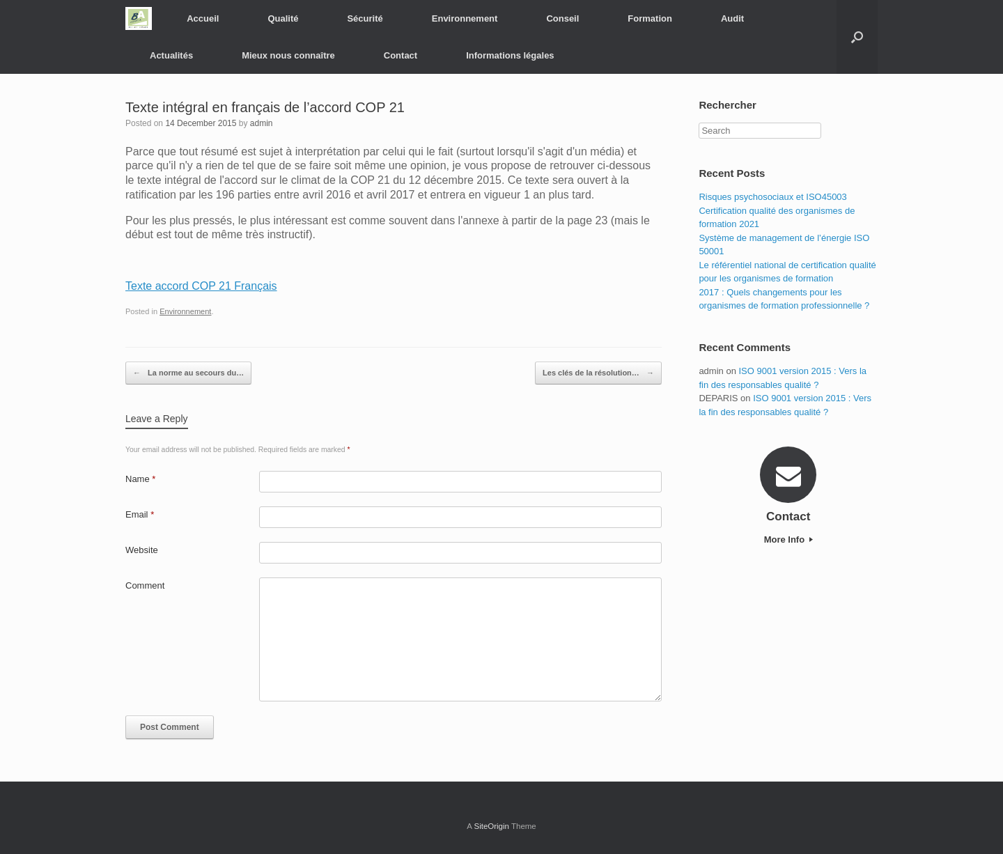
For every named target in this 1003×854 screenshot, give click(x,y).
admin (261, 123)
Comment (144, 585)
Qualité (282, 18)
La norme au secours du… (188, 373)
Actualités (171, 55)
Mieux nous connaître (288, 55)
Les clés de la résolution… (598, 373)
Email (139, 514)
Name (140, 479)
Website (141, 550)
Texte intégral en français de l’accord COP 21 (265, 107)
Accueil (203, 18)
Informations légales (510, 55)
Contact (400, 55)
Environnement (465, 18)
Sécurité (364, 18)
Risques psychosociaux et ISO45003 (772, 197)
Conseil (562, 18)
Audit (732, 18)
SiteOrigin (491, 826)
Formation (650, 18)
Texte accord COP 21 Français (201, 286)
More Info (788, 539)
